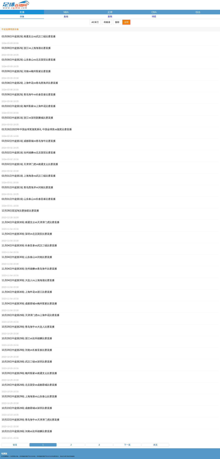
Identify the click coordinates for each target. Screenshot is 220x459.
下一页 (127, 445)
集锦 (66, 16)
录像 (22, 16)
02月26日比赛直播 (37, 129)
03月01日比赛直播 (28, 175)
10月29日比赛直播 (30, 315)
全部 (126, 22)
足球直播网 (15, 3)
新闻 (110, 16)
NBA (66, 12)
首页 (15, 445)
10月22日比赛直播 (30, 419)
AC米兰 (95, 22)
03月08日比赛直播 (30, 83)
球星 (154, 16)
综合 (198, 12)
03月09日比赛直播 (28, 36)
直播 (22, 12)
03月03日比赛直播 (28, 106)
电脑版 (4, 453)
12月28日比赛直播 (20, 210)
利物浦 (107, 22)
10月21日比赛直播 (27, 431)
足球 (110, 12)
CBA (154, 12)
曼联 (117, 22)
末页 (155, 445)
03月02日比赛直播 (28, 141)
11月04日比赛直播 (30, 222)
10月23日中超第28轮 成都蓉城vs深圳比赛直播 (27, 408)
